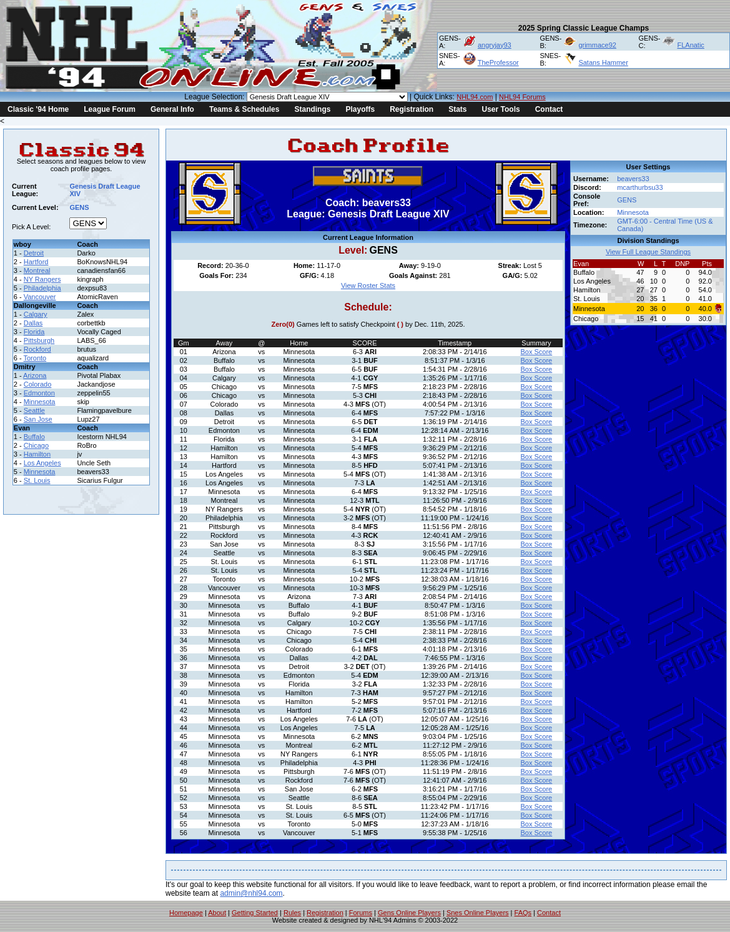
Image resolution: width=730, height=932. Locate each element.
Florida (34, 331)
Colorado (38, 384)
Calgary (35, 314)
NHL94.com (474, 97)
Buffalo (34, 436)
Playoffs (360, 109)
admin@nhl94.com (251, 893)
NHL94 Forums (522, 97)
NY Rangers (42, 279)
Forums (360, 912)
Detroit (34, 253)
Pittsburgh (39, 340)
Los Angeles (42, 463)
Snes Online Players (477, 912)
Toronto (35, 358)
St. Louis (37, 480)
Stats (457, 109)
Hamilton (37, 454)
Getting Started (255, 912)
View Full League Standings (648, 251)
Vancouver (40, 296)
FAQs (523, 912)
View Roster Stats (368, 285)
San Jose (38, 419)
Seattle (34, 410)
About (217, 912)
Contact (549, 109)
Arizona (34, 375)
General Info (172, 109)
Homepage (186, 912)
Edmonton (39, 393)
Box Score (536, 351)
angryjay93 (494, 45)
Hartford (36, 261)
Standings (312, 109)
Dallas (33, 323)
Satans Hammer (603, 62)
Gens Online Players (409, 912)
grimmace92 (597, 45)
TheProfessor (498, 62)
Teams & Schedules (244, 109)
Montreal (37, 270)
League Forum (110, 109)
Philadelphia (42, 288)
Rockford (37, 349)
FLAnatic (690, 45)
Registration (411, 109)
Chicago (36, 445)
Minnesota (40, 401)
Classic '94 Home (38, 109)
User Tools (501, 109)
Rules (292, 912)
